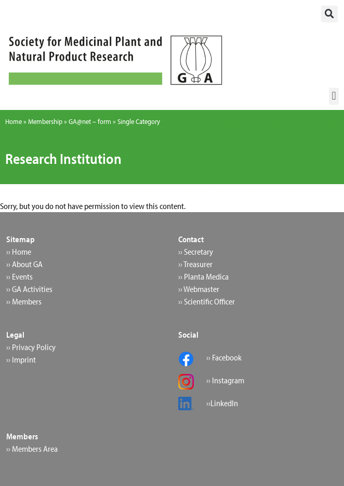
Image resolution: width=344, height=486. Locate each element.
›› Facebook (224, 357)
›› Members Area (32, 448)
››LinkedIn (222, 403)
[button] (329, 14)
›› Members (24, 301)
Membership (45, 121)
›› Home (18, 251)
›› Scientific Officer (206, 301)
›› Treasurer (195, 264)
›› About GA (24, 264)
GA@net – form (90, 121)
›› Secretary (195, 251)
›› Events (19, 276)
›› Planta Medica (203, 276)
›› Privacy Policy (31, 347)
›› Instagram (225, 380)
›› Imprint (21, 359)
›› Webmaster (198, 289)
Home (13, 121)
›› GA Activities (29, 289)
